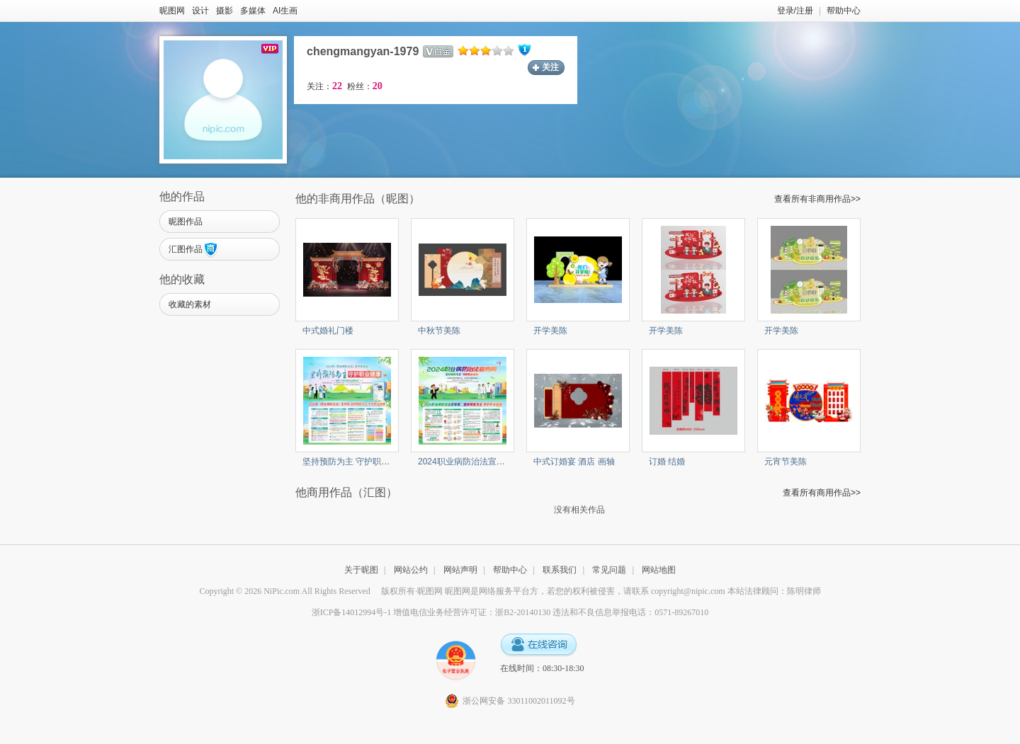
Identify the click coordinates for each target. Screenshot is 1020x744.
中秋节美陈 (439, 331)
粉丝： (364, 86)
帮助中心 (844, 11)
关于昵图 (361, 570)
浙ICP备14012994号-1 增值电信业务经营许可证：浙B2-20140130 (431, 612)
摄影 (224, 11)
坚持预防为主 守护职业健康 (354, 462)
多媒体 (253, 11)
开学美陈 (550, 331)
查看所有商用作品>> (822, 493)
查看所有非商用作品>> (817, 199)
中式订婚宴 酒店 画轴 (574, 462)
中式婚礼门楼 (327, 331)
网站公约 (411, 570)
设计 (200, 11)
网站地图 (659, 570)
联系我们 (560, 570)
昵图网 (172, 11)
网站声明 (460, 570)
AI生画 (285, 11)
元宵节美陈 (785, 462)
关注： (324, 86)
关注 (550, 67)
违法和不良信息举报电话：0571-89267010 (630, 612)
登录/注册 (795, 11)
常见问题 (609, 570)
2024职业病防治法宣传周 (466, 462)
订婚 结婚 (667, 462)
